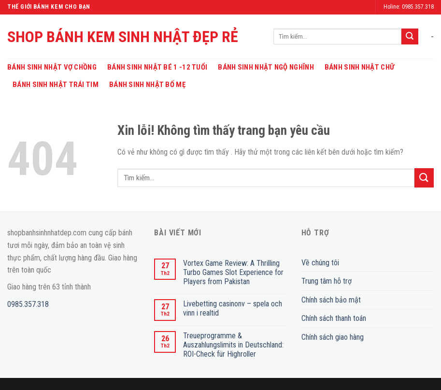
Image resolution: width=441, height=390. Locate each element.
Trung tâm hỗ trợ (326, 281)
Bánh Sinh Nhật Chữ (359, 67)
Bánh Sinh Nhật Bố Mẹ (147, 84)
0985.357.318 (28, 304)
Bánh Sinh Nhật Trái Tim (56, 84)
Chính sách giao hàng (332, 337)
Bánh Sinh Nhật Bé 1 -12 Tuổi (157, 67)
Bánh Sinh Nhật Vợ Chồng (52, 67)
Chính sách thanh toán (333, 318)
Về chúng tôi (320, 262)
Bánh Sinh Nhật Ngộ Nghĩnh (266, 67)
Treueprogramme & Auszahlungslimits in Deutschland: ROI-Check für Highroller (233, 345)
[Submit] (409, 37)
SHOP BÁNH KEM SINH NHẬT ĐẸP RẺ (122, 36)
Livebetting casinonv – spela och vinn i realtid (232, 308)
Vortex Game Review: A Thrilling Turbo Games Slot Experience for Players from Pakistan (233, 272)
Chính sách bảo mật (331, 299)
